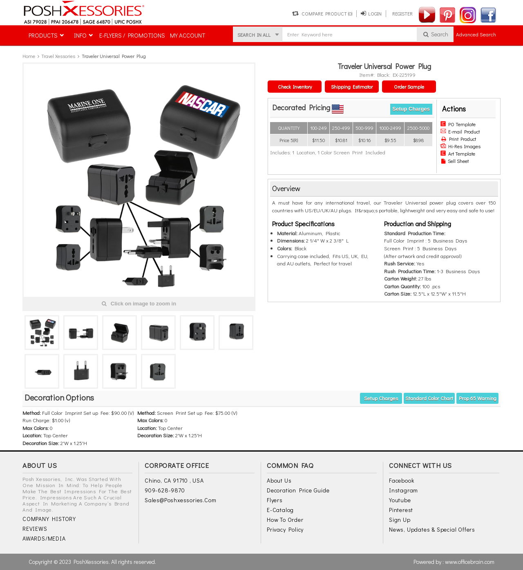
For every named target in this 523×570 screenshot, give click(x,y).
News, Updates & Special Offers (432, 529)
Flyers (275, 500)
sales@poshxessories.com (180, 500)
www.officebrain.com (469, 562)
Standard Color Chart (429, 397)
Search (435, 34)
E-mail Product (460, 131)
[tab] (384, 188)
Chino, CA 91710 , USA (174, 480)
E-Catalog (280, 510)
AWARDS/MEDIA (44, 538)
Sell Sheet (455, 161)
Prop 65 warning (477, 397)
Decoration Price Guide (298, 490)
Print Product (458, 139)
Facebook (401, 480)
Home (28, 56)
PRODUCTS (43, 35)
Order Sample (409, 86)
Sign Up (400, 519)
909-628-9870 (165, 490)
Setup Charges (411, 109)
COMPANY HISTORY (49, 519)
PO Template (458, 124)
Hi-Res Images (460, 146)
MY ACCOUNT (187, 35)
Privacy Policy (285, 529)
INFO (80, 35)
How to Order (285, 519)
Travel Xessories (58, 56)
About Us (279, 480)
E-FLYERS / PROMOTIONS (132, 35)
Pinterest (401, 510)
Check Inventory (295, 86)
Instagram (403, 490)
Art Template (457, 153)
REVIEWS (34, 528)
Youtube (400, 500)
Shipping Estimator (352, 86)
